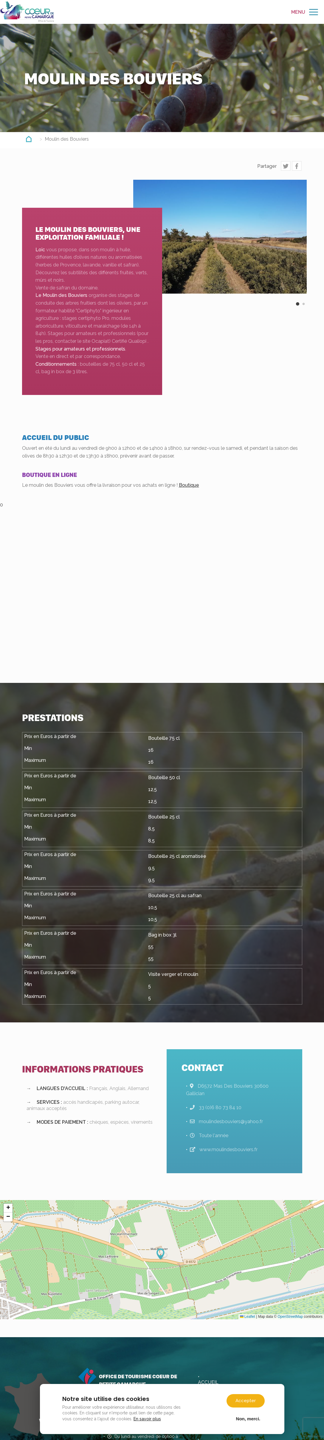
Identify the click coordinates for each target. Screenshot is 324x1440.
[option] (220, 237)
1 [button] (298, 309)
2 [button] (304, 309)
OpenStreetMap (290, 1317)
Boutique (189, 485)
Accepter (245, 1399)
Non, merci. (247, 1417)
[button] (162, 1254)
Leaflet (247, 1317)
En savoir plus (148, 1417)
